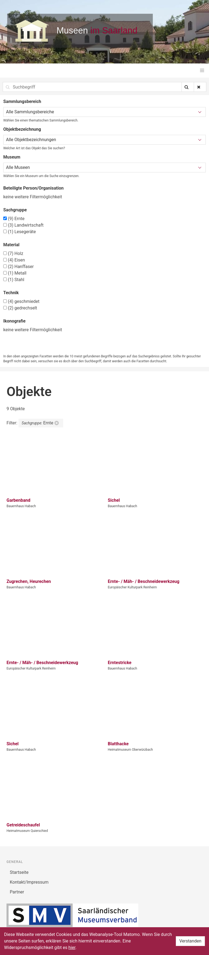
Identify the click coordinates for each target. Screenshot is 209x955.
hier (71, 947)
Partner (17, 892)
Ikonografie (14, 321)
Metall (14, 273)
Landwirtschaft (23, 225)
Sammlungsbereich (22, 101)
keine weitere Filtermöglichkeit (32, 196)
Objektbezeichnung (22, 129)
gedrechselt (20, 308)
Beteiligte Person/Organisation (33, 188)
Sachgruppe (15, 209)
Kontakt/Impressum (29, 882)
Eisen (14, 260)
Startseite (19, 872)
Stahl (13, 279)
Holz (13, 253)
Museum (11, 157)
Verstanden (190, 941)
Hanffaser (18, 266)
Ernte (13, 218)
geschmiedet (21, 301)
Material (11, 244)
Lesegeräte (19, 231)
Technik (11, 292)
